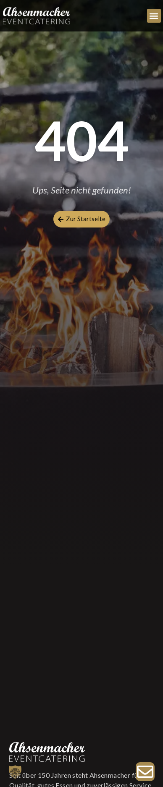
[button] (154, 16)
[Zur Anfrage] (145, 771)
